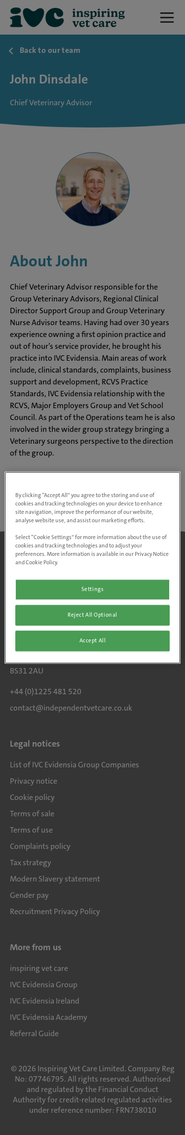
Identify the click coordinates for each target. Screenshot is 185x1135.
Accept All (92, 640)
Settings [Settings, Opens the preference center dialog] (92, 589)
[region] (92, 567)
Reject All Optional (92, 615)
